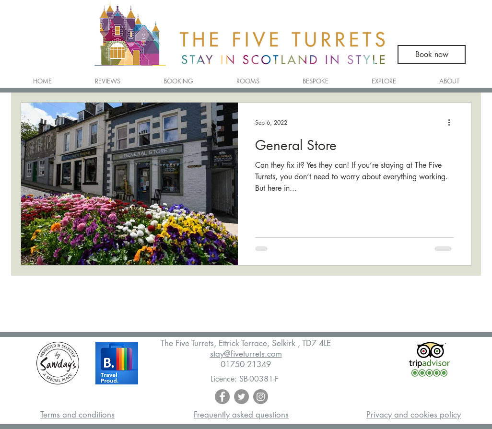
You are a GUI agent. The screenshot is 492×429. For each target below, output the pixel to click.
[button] (248, 76)
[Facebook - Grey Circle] (222, 396)
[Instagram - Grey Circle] (260, 396)
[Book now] (432, 54)
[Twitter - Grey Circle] (241, 396)
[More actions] (452, 122)
